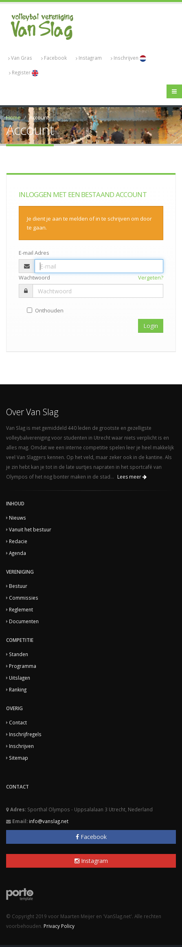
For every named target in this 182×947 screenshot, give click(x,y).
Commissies (23, 597)
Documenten (24, 621)
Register (23, 72)
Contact (18, 722)
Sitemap (18, 757)
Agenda (17, 553)
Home (13, 117)
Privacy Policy (59, 926)
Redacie (18, 541)
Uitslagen (19, 677)
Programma (22, 666)
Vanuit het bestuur (30, 529)
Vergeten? (150, 277)
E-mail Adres (34, 252)
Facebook (54, 57)
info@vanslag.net (48, 821)
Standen (18, 654)
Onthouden (45, 310)
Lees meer (132, 476)
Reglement (21, 609)
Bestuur (18, 586)
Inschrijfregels (25, 734)
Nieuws (17, 517)
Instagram (89, 57)
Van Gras (20, 57)
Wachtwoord (34, 277)
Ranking (17, 689)
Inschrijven (128, 58)
